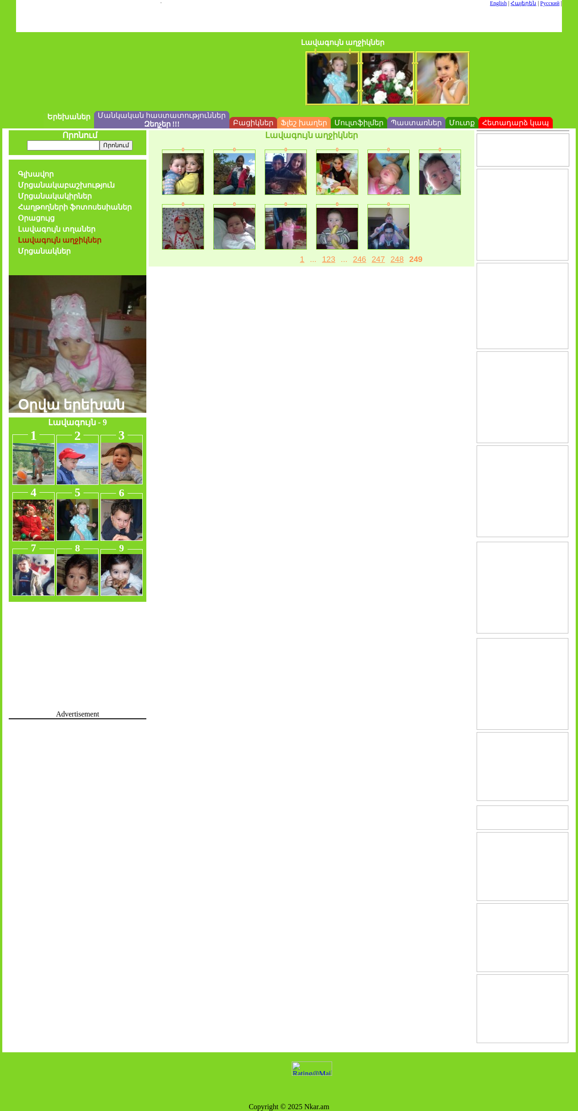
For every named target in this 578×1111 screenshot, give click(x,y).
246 (359, 259)
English (498, 3)
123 (328, 259)
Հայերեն (523, 3)
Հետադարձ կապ (515, 123)
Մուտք (462, 123)
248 (397, 259)
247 (378, 259)
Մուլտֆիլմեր (358, 123)
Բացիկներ (253, 123)
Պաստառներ (416, 123)
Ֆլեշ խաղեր (304, 123)
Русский (550, 3)
